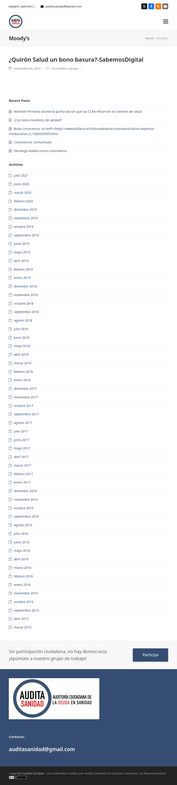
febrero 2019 (23, 269)
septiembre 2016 (26, 516)
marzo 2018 (22, 363)
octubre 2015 (23, 602)
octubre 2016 (23, 508)
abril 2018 (21, 354)
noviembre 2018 (26, 295)
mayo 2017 (22, 448)
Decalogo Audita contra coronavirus (40, 151)
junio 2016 (21, 542)
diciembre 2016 (25, 491)
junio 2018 (21, 337)
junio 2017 (21, 440)
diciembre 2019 (25, 209)
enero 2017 (22, 482)
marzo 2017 (22, 465)
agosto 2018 (23, 320)
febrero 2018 (23, 371)
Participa (150, 654)
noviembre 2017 (26, 397)
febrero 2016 (23, 576)
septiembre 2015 (26, 610)
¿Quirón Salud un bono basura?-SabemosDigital (76, 59)
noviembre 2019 (26, 218)
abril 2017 (21, 457)
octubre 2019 (23, 226)
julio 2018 (21, 329)
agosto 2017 (23, 423)
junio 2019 (21, 243)
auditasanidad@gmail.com (63, 6)
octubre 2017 (23, 406)
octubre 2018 (23, 303)
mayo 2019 (22, 252)
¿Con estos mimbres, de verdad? (38, 120)
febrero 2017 (23, 474)
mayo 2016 (22, 550)
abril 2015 (21, 619)
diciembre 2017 (25, 388)
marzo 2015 (22, 627)
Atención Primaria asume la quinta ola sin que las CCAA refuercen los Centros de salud (78, 111)
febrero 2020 (23, 201)
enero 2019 (22, 278)
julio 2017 (21, 431)
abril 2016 (21, 559)
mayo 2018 (22, 346)
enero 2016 (22, 584)
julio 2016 (21, 533)
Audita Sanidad (33, 773)
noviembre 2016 (26, 499)
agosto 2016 (23, 525)
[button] (165, 21)
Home (149, 38)
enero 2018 (22, 380)
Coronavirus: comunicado (33, 142)
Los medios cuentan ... (66, 68)
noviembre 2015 (26, 593)
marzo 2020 (22, 192)
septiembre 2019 (26, 235)
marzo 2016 (22, 567)
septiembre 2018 (26, 312)
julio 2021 (21, 175)
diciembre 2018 (25, 286)
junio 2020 (21, 184)
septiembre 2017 (26, 414)
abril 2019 (21, 261)
